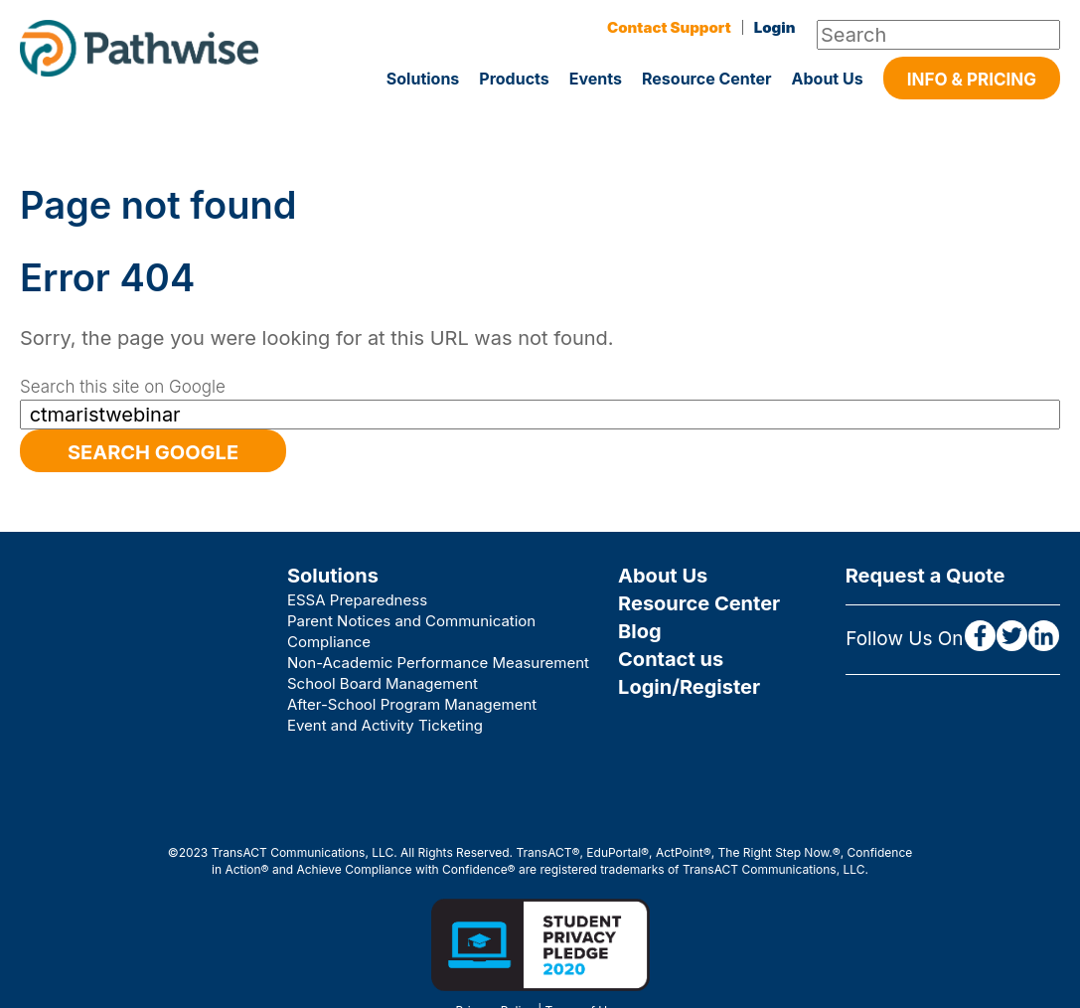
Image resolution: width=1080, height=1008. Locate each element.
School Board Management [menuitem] (382, 683)
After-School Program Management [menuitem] (412, 704)
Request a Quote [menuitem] (925, 576)
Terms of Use (583, 945)
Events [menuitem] (595, 78)
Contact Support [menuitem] (669, 27)
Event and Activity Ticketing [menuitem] (385, 725)
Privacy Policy (494, 945)
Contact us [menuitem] (670, 659)
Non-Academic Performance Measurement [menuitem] (438, 662)
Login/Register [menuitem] (689, 687)
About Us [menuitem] (827, 78)
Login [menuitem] (775, 27)
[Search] (938, 35)
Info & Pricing (971, 79)
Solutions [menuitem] (333, 576)
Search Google (153, 452)
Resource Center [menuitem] (699, 603)
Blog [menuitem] (640, 631)
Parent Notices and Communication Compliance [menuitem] (411, 631)
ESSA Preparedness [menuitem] (357, 599)
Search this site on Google (123, 387)
